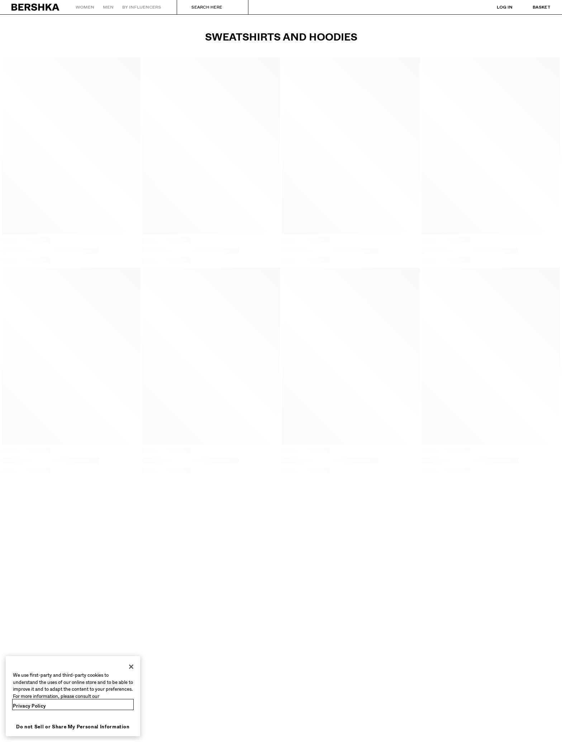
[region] (73, 696)
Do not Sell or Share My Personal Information (73, 726)
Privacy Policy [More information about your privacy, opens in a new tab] (29, 706)
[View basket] (534, 7)
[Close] (131, 667)
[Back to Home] (35, 7)
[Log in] (497, 7)
